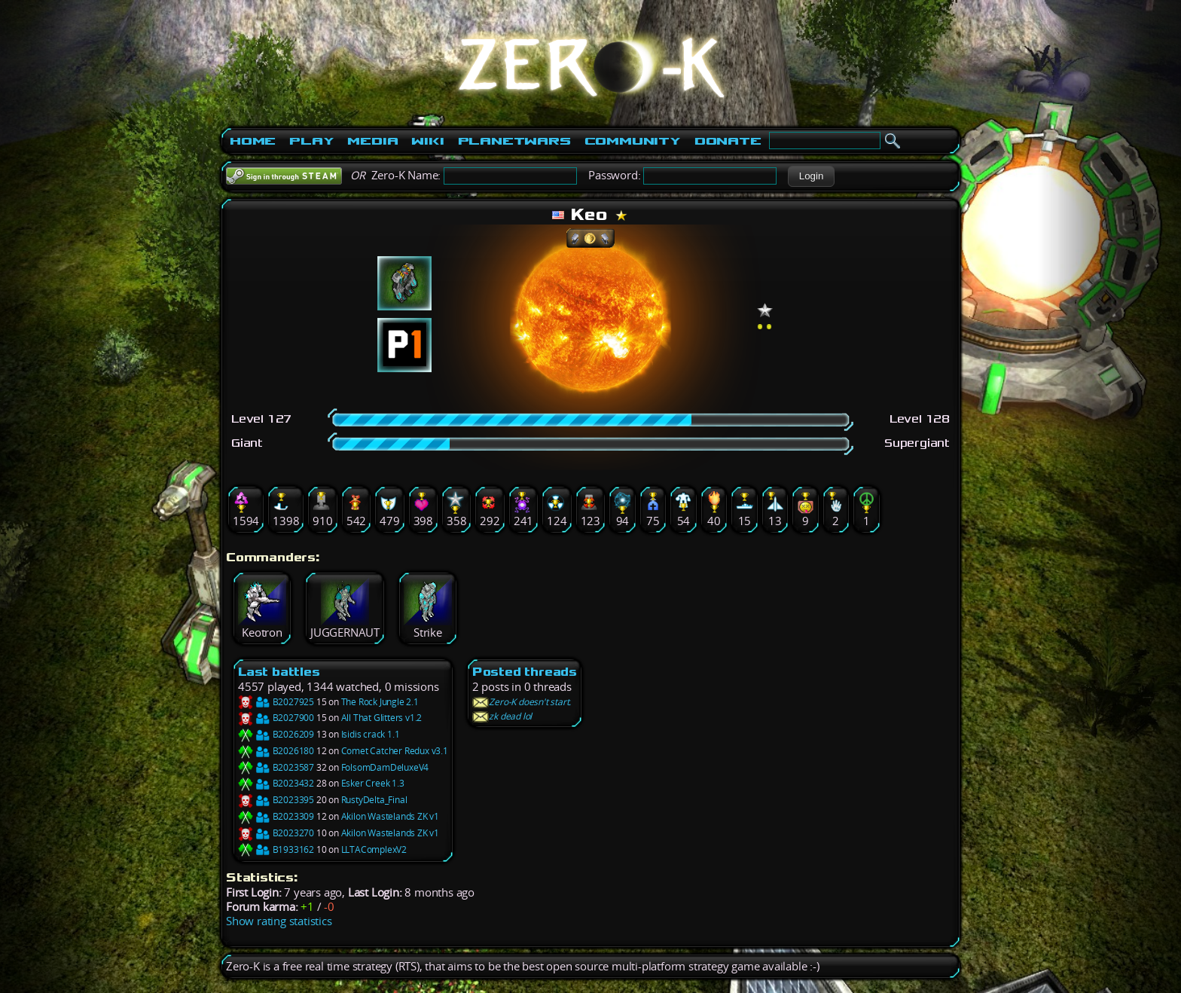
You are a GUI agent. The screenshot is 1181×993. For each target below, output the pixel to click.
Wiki (427, 140)
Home (253, 140)
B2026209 (276, 734)
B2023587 (276, 767)
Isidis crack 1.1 (370, 734)
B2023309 (276, 816)
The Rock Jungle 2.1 (380, 701)
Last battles (279, 672)
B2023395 (276, 799)
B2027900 (276, 717)
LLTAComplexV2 (374, 849)
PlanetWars (514, 140)
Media (372, 140)
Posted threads (524, 672)
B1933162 (276, 849)
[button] (811, 176)
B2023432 (276, 783)
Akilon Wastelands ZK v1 (390, 816)
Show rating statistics (279, 921)
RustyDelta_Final (374, 799)
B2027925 (276, 701)
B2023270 (276, 832)
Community (632, 140)
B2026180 (276, 750)
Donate (727, 140)
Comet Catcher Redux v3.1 (394, 750)
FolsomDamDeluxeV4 (385, 767)
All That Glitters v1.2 (382, 717)
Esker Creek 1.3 (372, 783)
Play (311, 140)
